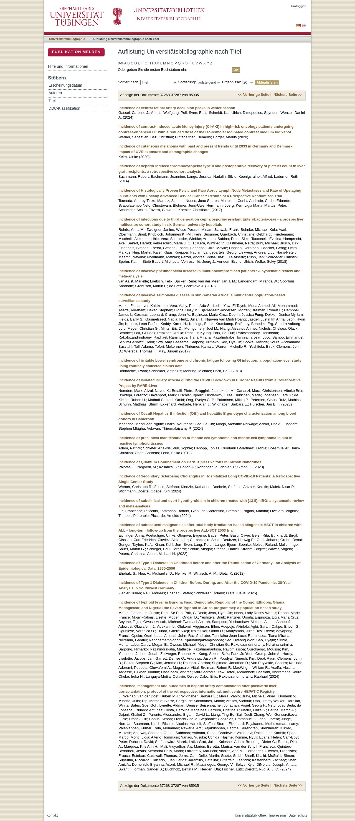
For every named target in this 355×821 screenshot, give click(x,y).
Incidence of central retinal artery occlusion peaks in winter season (176, 108)
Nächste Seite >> (287, 94)
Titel (52, 101)
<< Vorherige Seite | (254, 94)
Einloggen (299, 6)
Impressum (277, 815)
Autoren (55, 93)
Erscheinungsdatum (65, 85)
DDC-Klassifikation (64, 108)
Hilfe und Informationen (68, 66)
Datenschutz (297, 815)
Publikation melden (76, 52)
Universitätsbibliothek (251, 815)
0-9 (120, 63)
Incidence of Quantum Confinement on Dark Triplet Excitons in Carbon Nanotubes (189, 462)
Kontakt (52, 815)
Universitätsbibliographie (67, 39)
